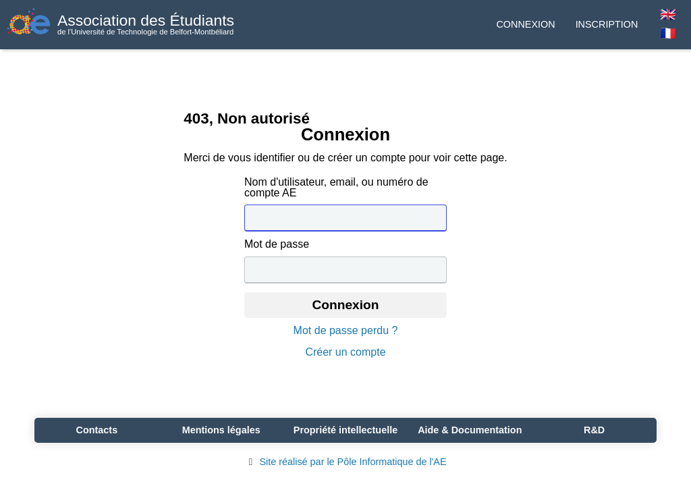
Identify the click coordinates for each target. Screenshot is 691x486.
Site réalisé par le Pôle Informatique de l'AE (345, 461)
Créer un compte (345, 352)
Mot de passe (276, 244)
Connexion (525, 24)
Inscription (607, 24)
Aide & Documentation (470, 430)
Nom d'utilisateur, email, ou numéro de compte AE (336, 187)
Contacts (97, 430)
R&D (594, 430)
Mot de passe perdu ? (346, 330)
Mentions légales (221, 430)
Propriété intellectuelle (345, 430)
